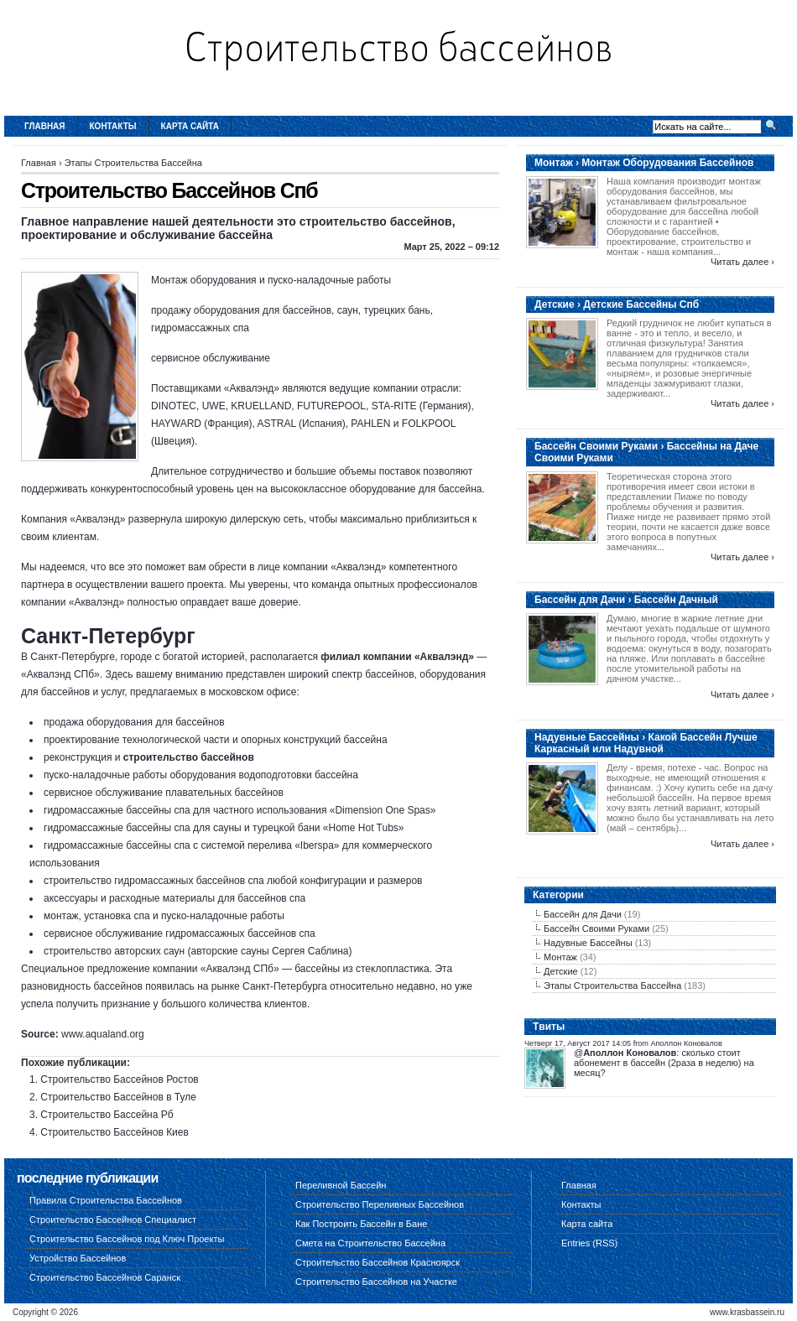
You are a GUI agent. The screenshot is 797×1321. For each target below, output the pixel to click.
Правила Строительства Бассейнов (105, 1200)
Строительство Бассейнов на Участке (376, 1282)
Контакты (113, 126)
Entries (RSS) (589, 1243)
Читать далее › (742, 262)
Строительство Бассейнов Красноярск (377, 1262)
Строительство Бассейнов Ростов (119, 1079)
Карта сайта (190, 126)
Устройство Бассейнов (77, 1258)
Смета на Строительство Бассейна (370, 1243)
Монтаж (560, 957)
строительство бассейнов (188, 757)
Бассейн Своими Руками (596, 928)
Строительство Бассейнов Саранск (104, 1277)
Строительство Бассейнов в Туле (118, 1097)
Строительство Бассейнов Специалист (112, 1219)
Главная (44, 126)
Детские (561, 971)
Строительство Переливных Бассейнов (379, 1204)
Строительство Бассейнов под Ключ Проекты (126, 1239)
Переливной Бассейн (340, 1185)
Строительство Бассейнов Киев (114, 1132)
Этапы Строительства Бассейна (133, 163)
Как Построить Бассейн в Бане (361, 1224)
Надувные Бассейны (588, 943)
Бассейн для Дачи (583, 914)
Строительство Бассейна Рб (106, 1115)
